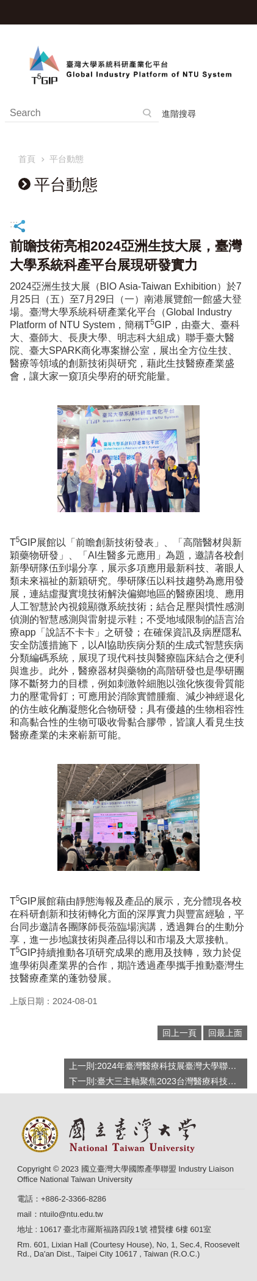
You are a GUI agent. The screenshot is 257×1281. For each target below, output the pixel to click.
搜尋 (148, 113)
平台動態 (66, 159)
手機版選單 (245, 12)
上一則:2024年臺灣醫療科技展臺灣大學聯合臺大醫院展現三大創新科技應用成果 (158, 1066)
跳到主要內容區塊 (6, 6)
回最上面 (225, 1033)
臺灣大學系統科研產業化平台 (128, 64)
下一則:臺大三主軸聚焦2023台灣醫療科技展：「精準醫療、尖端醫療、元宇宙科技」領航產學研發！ (158, 1081)
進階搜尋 (179, 114)
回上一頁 (179, 1033)
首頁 (26, 159)
